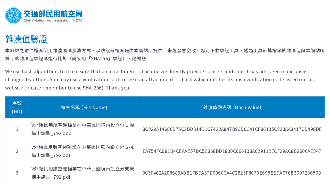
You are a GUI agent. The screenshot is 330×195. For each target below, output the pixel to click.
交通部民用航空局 (43, 15)
